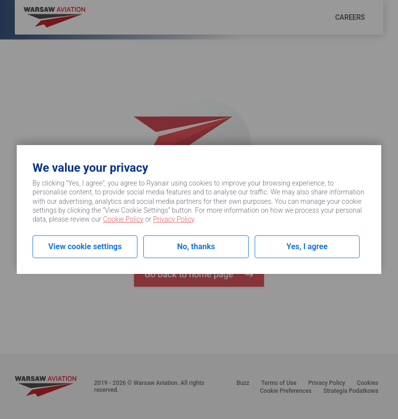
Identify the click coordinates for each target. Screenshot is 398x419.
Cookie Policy (123, 219)
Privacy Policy (174, 219)
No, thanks (196, 246)
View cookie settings (85, 246)
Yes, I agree (307, 246)
